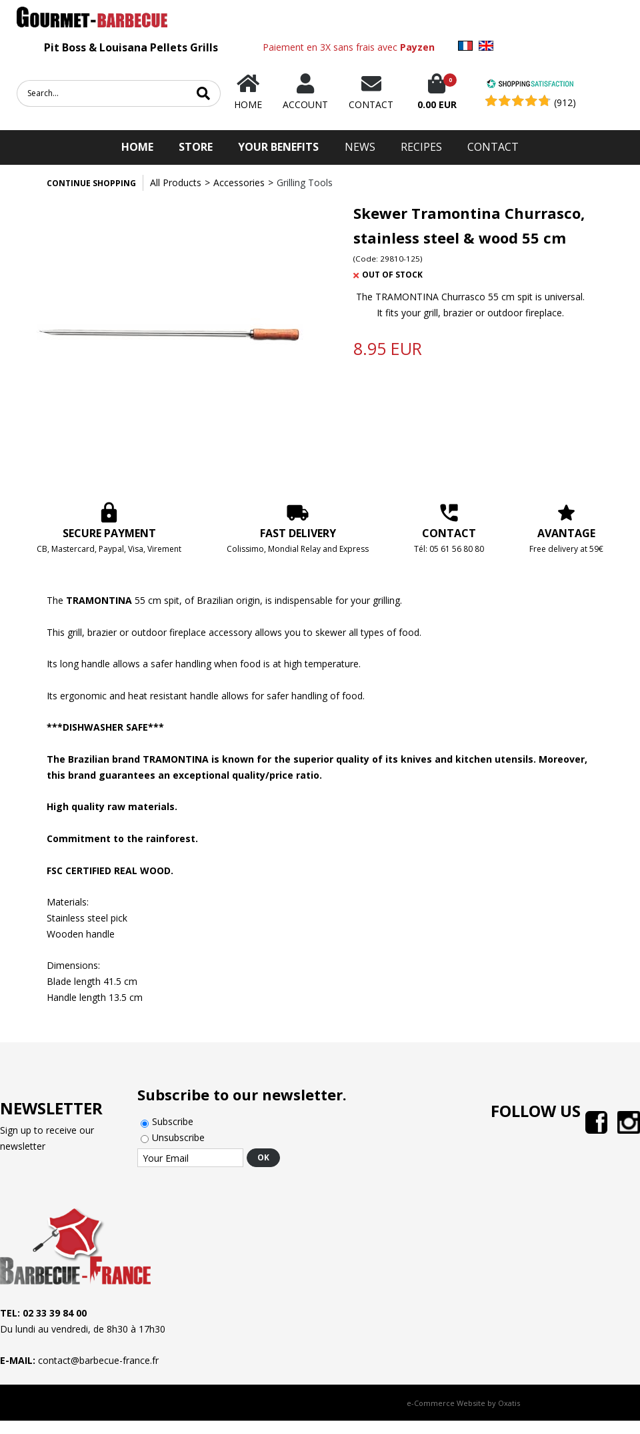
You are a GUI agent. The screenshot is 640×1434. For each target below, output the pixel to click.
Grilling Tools (305, 182)
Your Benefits (278, 146)
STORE (196, 146)
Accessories (239, 182)
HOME (137, 146)
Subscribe (172, 1121)
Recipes (421, 146)
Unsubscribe (178, 1137)
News (360, 146)
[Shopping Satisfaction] (530, 85)
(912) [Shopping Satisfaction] (565, 102)
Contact (493, 146)
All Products (175, 182)
